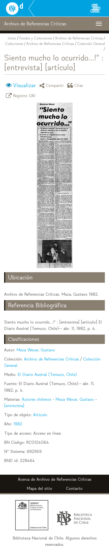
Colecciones (14, 43)
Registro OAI (21, 95)
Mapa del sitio (39, 488)
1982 (18, 423)
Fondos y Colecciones (35, 38)
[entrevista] (14, 405)
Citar (76, 85)
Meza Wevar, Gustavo (36, 349)
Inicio (12, 38)
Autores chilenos (36, 399)
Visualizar (24, 85)
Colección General (91, 43)
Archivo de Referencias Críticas (79, 38)
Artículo (40, 414)
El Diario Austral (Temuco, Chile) (47, 374)
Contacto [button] (74, 488)
